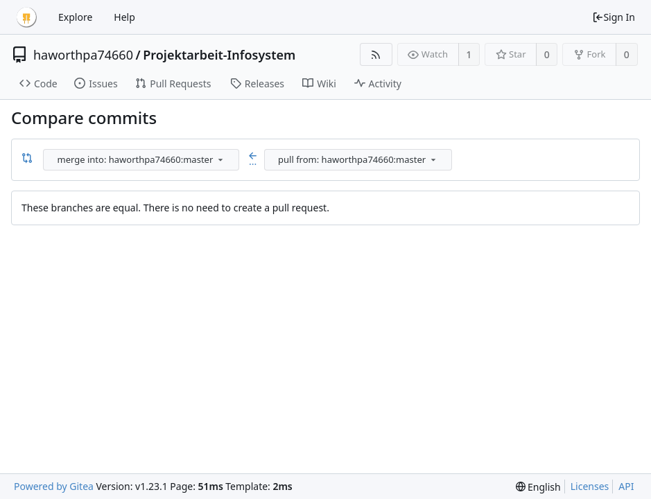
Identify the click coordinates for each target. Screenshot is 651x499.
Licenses (590, 486)
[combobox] (142, 159)
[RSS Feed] (376, 54)
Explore (75, 17)
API (626, 486)
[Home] (26, 17)
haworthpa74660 (83, 55)
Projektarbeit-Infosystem (219, 55)
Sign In (613, 17)
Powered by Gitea (54, 486)
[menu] (220, 159)
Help (124, 17)
